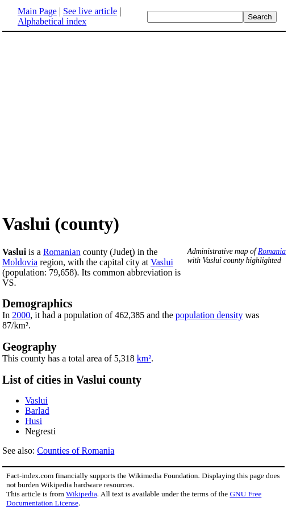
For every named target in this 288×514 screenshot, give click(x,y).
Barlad (37, 411)
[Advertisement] (97, 122)
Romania (272, 251)
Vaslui (162, 262)
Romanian (62, 252)
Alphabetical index (52, 21)
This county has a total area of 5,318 (69, 358)
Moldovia (19, 262)
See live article (90, 11)
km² (144, 358)
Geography (29, 346)
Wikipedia (81, 494)
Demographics (37, 303)
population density (209, 315)
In (7, 315)
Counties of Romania (75, 450)
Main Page (37, 11)
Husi (33, 421)
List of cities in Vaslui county (71, 379)
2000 (21, 315)
